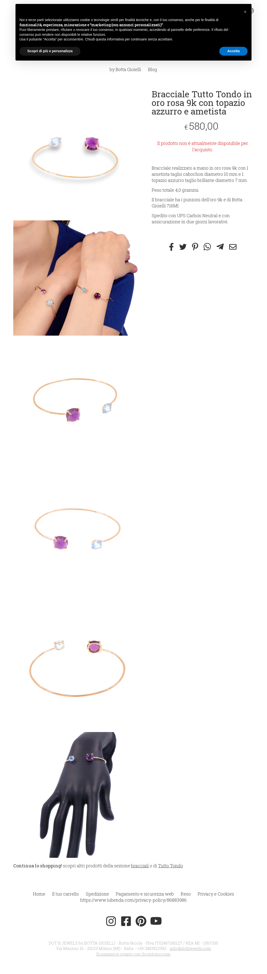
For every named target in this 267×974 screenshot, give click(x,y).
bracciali (140, 866)
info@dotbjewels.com (190, 948)
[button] (245, 12)
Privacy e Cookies (216, 894)
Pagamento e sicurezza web (145, 894)
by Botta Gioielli (125, 69)
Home (39, 894)
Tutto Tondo (170, 866)
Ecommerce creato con (133, 954)
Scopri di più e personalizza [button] (50, 51)
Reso (186, 894)
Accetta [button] (233, 51)
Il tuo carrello (65, 894)
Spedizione (97, 894)
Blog (152, 69)
